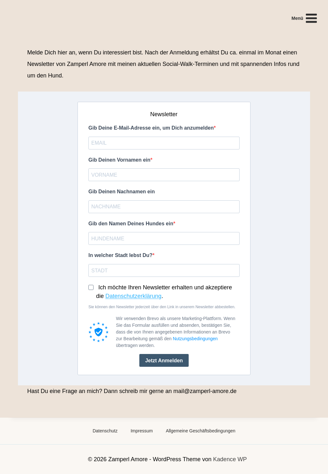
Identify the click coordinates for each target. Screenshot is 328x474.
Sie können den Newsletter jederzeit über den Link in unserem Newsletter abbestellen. (161, 307)
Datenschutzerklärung (133, 296)
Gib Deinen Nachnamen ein (121, 191)
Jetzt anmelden (164, 360)
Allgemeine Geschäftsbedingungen (200, 430)
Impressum (142, 430)
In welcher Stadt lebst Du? (120, 255)
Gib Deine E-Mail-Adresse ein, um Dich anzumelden (151, 128)
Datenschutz (105, 430)
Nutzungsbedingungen (195, 338)
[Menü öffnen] (304, 18)
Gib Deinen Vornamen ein (119, 160)
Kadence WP (230, 459)
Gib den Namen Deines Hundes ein (130, 223)
